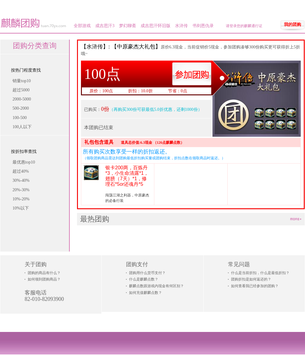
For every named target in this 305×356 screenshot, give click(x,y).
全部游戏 (82, 25)
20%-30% (21, 190)
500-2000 (20, 108)
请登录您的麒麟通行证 (244, 26)
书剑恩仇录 (203, 25)
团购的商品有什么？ (44, 273)
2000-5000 (21, 99)
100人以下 (22, 127)
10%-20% (21, 199)
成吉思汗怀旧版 (155, 25)
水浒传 (181, 25)
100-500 (19, 117)
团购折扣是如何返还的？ (251, 279)
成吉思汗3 (104, 25)
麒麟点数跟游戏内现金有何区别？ (156, 286)
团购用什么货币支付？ (147, 273)
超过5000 (21, 90)
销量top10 (21, 81)
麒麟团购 (33, 23)
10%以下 (20, 208)
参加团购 (191, 73)
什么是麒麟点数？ (143, 279)
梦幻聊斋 (127, 25)
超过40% (20, 171)
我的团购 (292, 24)
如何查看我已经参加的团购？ (255, 286)
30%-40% (21, 180)
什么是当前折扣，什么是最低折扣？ (260, 273)
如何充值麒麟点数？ (145, 293)
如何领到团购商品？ (44, 279)
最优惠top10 (23, 162)
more (296, 219)
